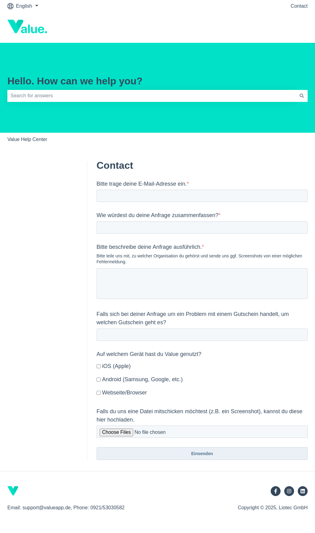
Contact (299, 6)
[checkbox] (202, 380)
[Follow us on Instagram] (289, 491)
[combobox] (151, 96)
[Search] (302, 96)
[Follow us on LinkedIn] (303, 491)
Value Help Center (27, 139)
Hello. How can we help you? (74, 81)
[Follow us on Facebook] (276, 491)
